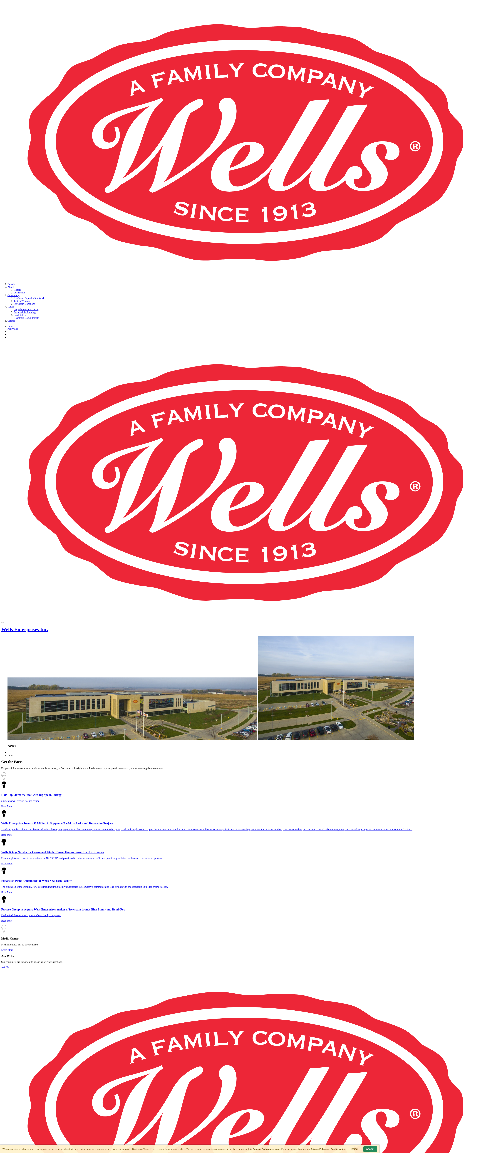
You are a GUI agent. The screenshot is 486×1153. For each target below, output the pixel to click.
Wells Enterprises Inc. (24, 629)
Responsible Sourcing (25, 312)
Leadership (19, 292)
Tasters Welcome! (23, 301)
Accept (370, 1149)
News (10, 326)
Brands (11, 284)
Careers (11, 320)
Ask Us (5, 967)
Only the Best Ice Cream (26, 309)
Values (10, 306)
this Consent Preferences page (264, 1149)
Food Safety (20, 315)
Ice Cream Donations (24, 304)
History (17, 289)
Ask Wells (12, 328)
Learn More (7, 950)
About (10, 287)
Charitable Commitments (26, 318)
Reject (354, 1149)
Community (13, 295)
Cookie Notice (338, 1149)
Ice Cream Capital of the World (29, 298)
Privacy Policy (318, 1149)
